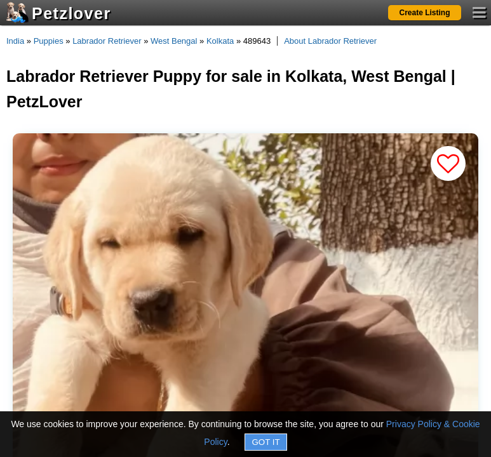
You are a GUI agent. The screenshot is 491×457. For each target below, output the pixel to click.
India (15, 41)
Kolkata (220, 41)
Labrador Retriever (106, 41)
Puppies (49, 41)
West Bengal (174, 41)
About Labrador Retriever (330, 41)
